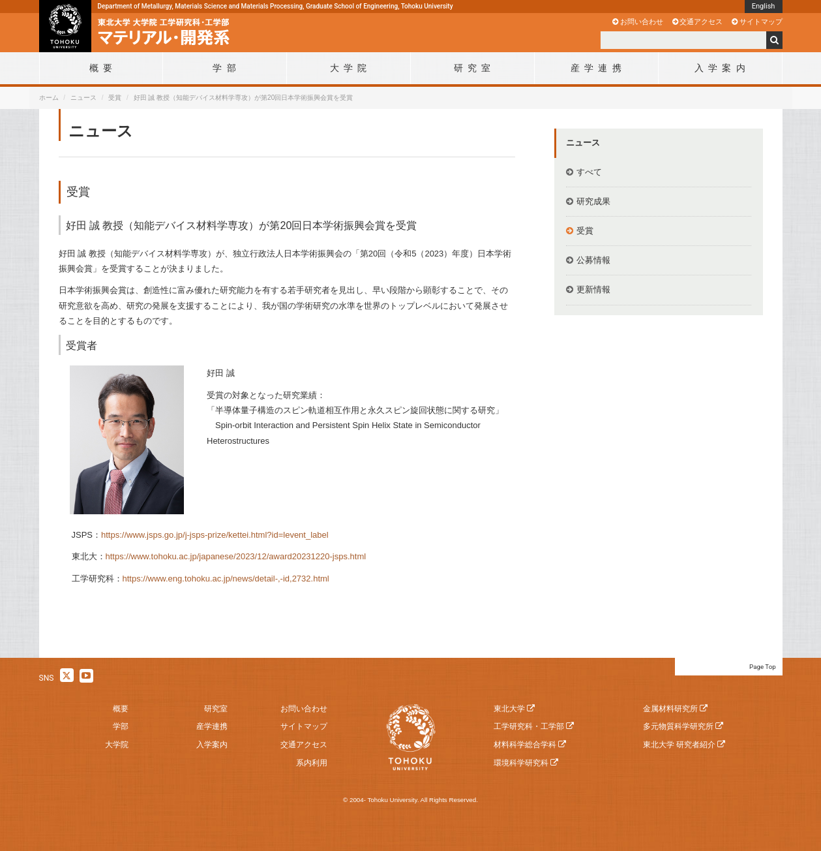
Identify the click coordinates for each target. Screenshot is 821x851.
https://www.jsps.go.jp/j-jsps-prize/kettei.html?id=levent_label (215, 535)
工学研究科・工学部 (529, 726)
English (763, 6)
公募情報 (593, 260)
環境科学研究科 (521, 762)
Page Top (762, 666)
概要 (120, 708)
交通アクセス (701, 21)
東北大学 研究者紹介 (679, 744)
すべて (589, 172)
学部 (120, 726)
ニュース (83, 97)
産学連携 (212, 726)
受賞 (114, 97)
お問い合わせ (641, 21)
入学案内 (212, 744)
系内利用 (311, 762)
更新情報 (593, 289)
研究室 (216, 708)
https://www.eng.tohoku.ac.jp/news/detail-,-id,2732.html (226, 578)
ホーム (49, 97)
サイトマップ (761, 21)
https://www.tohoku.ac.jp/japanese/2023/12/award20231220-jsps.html (236, 556)
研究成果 (593, 201)
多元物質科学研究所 (678, 726)
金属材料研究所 (670, 708)
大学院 (116, 744)
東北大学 (509, 708)
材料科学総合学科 (525, 744)
